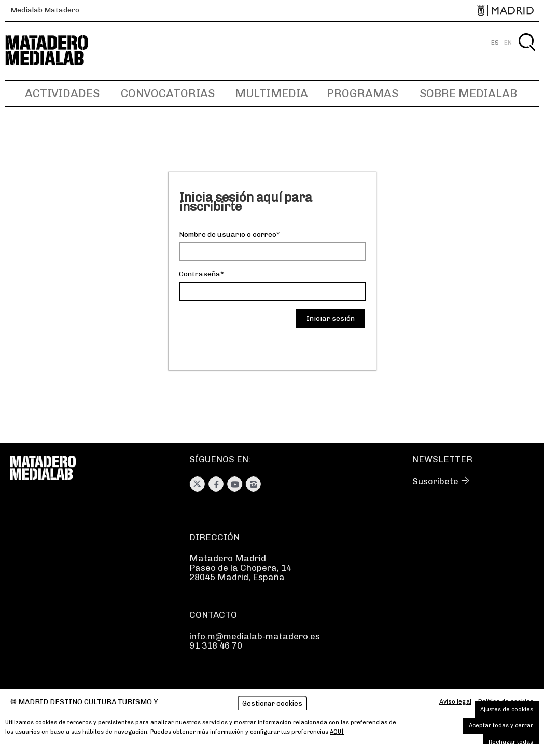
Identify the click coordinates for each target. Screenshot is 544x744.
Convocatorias (168, 94)
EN (508, 42)
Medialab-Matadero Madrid (56, 50)
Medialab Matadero (44, 10)
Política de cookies (506, 701)
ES (495, 42)
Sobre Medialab (468, 94)
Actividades (62, 94)
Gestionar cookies (272, 706)
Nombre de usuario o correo (227, 234)
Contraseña (199, 274)
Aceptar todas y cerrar (501, 728)
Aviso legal (455, 701)
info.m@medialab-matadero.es (254, 636)
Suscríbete (435, 481)
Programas (362, 94)
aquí (337, 735)
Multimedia (271, 94)
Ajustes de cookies (506, 712)
